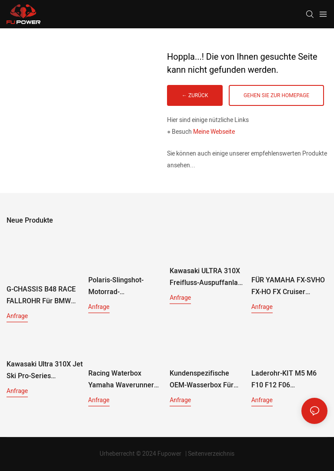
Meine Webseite (214, 131)
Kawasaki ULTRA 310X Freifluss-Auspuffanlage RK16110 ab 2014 (208, 277)
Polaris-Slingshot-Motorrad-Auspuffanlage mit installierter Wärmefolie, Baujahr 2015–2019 (126, 286)
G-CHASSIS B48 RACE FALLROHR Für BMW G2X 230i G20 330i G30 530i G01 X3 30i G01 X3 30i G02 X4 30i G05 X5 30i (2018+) (43, 295)
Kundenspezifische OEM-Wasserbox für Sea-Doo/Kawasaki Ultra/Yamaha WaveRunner (202, 379)
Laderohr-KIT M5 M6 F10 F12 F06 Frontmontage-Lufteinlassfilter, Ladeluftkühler (284, 379)
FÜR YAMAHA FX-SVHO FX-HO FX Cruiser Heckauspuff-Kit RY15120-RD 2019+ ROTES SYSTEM (288, 286)
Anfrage (17, 315)
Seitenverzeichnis (211, 453)
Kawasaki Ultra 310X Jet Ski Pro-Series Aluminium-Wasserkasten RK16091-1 (45, 370)
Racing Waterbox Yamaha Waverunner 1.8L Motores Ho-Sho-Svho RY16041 (122, 379)
